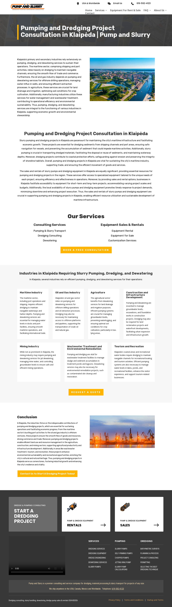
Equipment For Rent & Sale (125, 10)
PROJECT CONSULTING (149, 558)
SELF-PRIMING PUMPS (123, 553)
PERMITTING (145, 562)
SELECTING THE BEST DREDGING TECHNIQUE (149, 568)
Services (99, 10)
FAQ (146, 10)
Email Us (117, 3)
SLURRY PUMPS (94, 567)
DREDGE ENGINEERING (97, 558)
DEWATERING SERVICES (97, 562)
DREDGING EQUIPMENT (97, 553)
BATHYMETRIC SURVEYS (149, 549)
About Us (159, 10)
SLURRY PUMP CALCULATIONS (121, 568)
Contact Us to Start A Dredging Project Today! (47, 473)
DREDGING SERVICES (96, 549)
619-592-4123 (144, 3)
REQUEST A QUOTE (86, 392)
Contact (89, 13)
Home (88, 10)
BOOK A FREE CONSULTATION (86, 250)
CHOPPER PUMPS (122, 558)
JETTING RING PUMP (123, 562)
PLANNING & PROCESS (149, 553)
